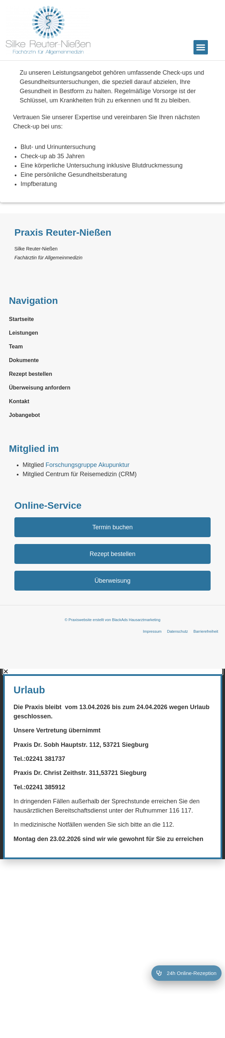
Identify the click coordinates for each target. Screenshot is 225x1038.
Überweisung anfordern (40, 422)
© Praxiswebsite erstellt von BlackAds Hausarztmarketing (113, 654)
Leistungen (23, 367)
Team (16, 381)
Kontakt (19, 436)
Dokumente (24, 395)
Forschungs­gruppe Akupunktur (87, 499)
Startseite (21, 354)
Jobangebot (24, 450)
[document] (112, 798)
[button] (200, 47)
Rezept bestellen (30, 408)
